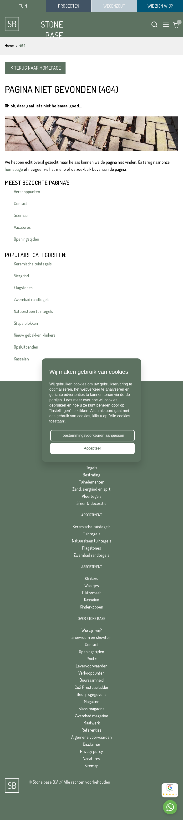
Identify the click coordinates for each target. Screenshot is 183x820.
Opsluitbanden (26, 347)
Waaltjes (91, 585)
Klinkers (91, 578)
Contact (20, 203)
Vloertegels (92, 496)
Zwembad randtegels (32, 299)
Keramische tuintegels (33, 263)
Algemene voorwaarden (91, 737)
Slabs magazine (92, 708)
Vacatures (22, 227)
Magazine (91, 701)
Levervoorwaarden (91, 665)
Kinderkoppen (91, 606)
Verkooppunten (27, 191)
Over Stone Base (91, 618)
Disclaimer (91, 744)
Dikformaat (91, 592)
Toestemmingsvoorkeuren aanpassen (92, 435)
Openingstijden (26, 239)
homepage (14, 169)
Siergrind (21, 275)
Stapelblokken (26, 323)
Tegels (91, 467)
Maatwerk (91, 722)
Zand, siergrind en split (91, 489)
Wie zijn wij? (91, 630)
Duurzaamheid (92, 680)
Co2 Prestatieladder (91, 687)
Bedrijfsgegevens (92, 694)
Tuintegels (91, 533)
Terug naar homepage (35, 68)
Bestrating (91, 474)
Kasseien (21, 358)
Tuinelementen (91, 481)
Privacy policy (91, 751)
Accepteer (92, 448)
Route (91, 658)
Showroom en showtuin (91, 637)
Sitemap (21, 215)
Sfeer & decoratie (91, 503)
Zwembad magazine (91, 715)
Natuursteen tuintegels (33, 311)
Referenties (91, 730)
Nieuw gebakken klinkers (35, 335)
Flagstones (23, 287)
